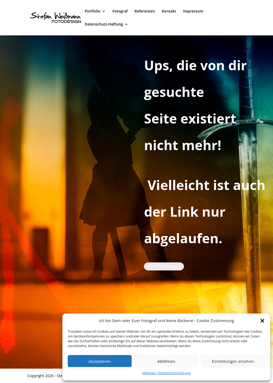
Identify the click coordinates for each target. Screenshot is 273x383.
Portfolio (92, 11)
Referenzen (144, 11)
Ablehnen (166, 361)
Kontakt (169, 11)
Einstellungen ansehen (233, 361)
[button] (262, 320)
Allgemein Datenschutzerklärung (166, 373)
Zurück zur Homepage (163, 266)
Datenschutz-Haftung (104, 24)
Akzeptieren (100, 361)
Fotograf (120, 11)
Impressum (193, 11)
